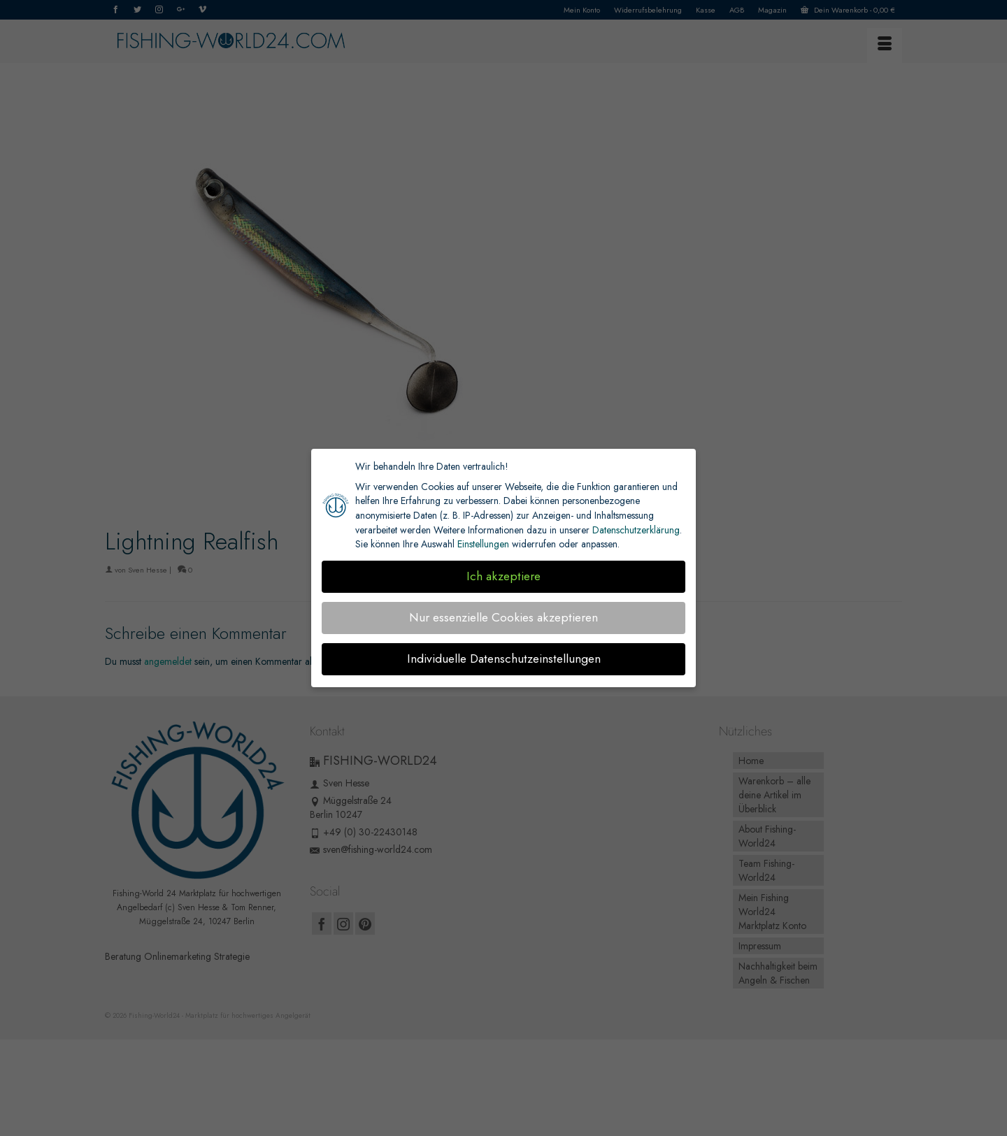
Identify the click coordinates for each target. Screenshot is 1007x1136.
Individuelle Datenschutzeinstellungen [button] (504, 658)
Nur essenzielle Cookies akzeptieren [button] (503, 617)
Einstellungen (483, 544)
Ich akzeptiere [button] (503, 576)
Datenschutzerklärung (636, 530)
